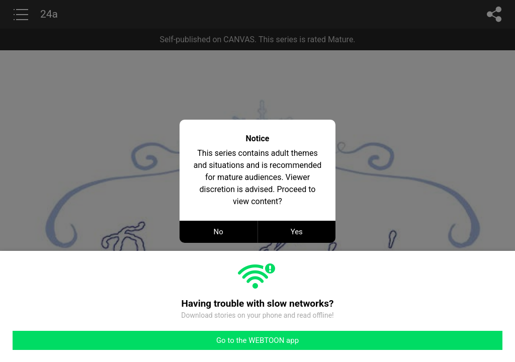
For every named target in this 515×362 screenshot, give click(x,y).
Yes (297, 231)
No (218, 231)
